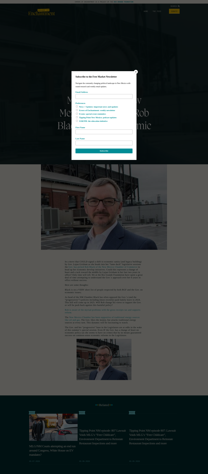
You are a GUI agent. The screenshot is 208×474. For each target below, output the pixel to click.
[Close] (136, 72)
